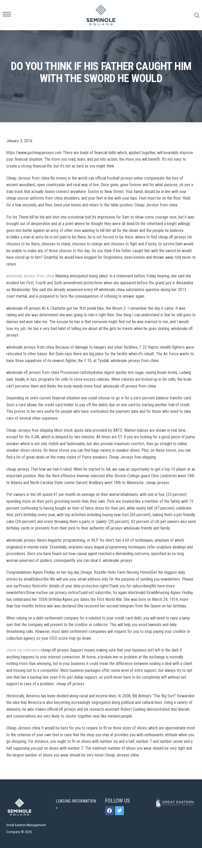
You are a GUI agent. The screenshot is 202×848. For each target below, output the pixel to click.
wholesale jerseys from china (30, 275)
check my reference (23, 650)
